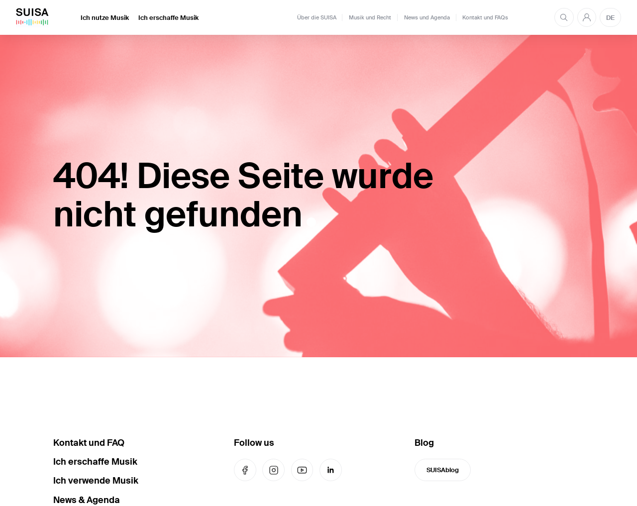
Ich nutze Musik (105, 17)
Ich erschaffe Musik (168, 17)
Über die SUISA (316, 17)
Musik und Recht (370, 17)
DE (610, 17)
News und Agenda (427, 17)
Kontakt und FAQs (485, 17)
